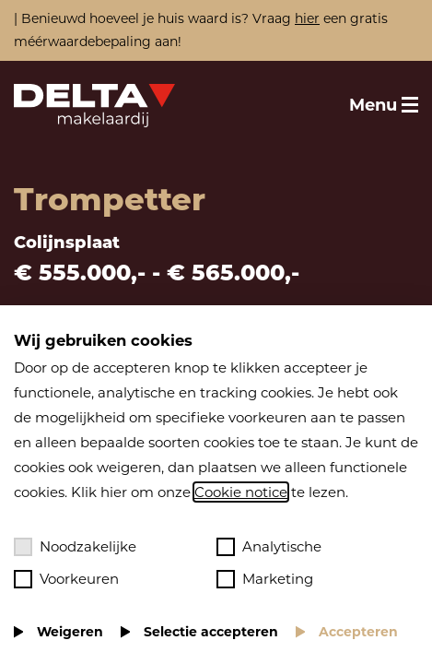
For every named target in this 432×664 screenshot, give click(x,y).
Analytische (268, 547)
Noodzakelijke (75, 547)
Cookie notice (240, 492)
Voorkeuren (66, 579)
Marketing (264, 579)
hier (307, 18)
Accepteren (358, 631)
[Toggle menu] (383, 105)
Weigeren (70, 631)
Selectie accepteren (211, 631)
